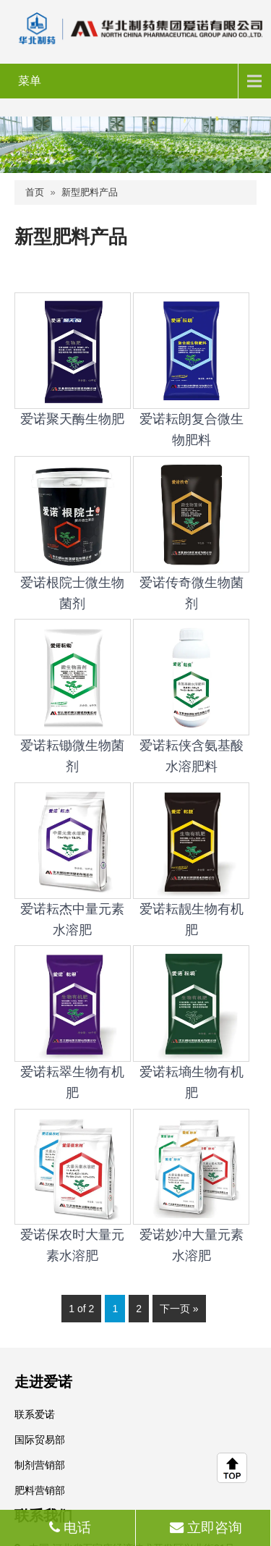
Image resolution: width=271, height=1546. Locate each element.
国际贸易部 (39, 1439)
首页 (34, 192)
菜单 (29, 81)
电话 (68, 1527)
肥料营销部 (39, 1490)
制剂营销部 (39, 1465)
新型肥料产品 (89, 192)
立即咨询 (204, 1527)
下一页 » (179, 1308)
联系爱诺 (34, 1414)
